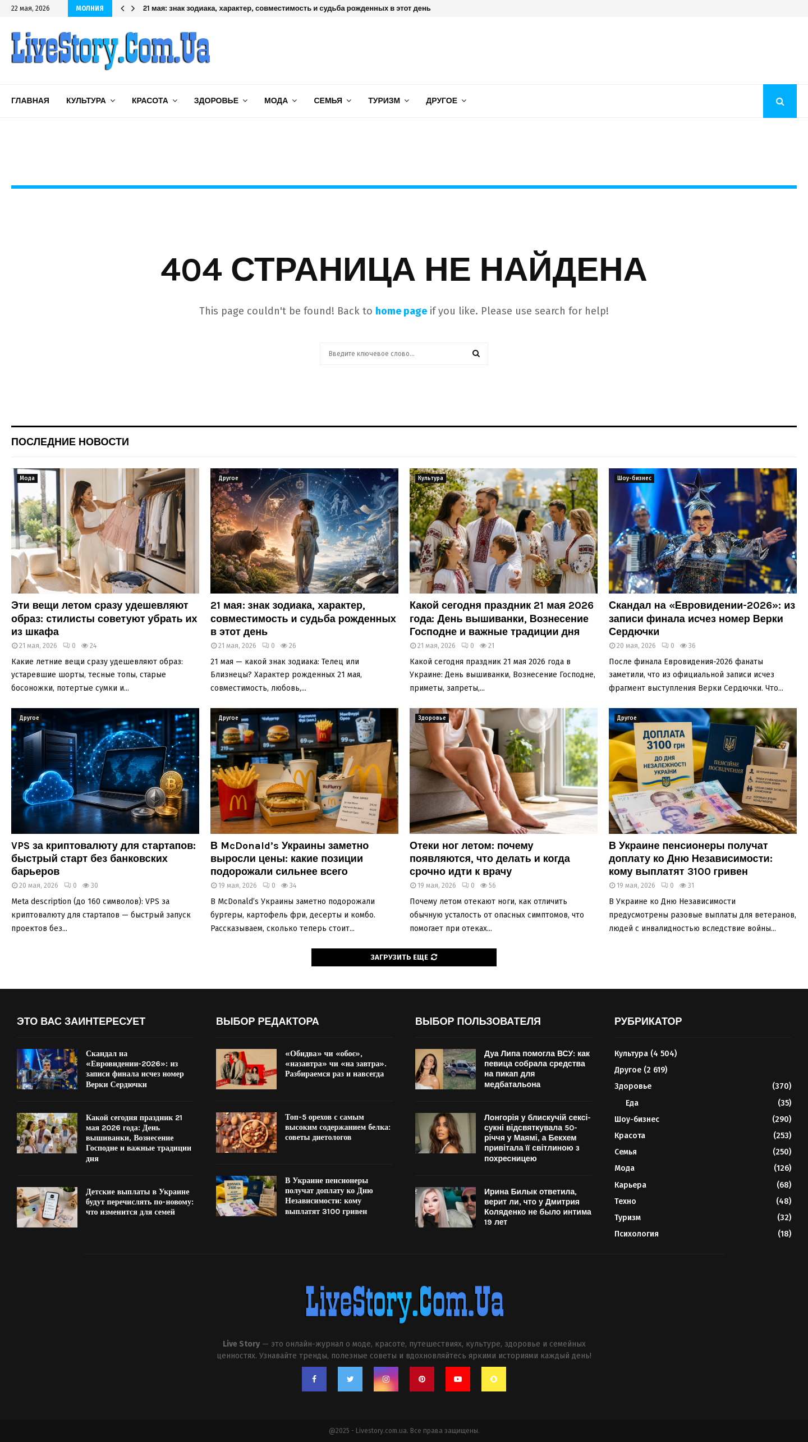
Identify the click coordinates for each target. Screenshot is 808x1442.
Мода (276, 101)
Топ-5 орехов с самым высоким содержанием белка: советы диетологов (338, 1127)
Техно (625, 1201)
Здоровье (216, 101)
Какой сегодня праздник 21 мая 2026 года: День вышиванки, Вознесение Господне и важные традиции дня (502, 618)
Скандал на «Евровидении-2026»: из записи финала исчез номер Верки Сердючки (702, 618)
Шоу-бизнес (634, 478)
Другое (441, 101)
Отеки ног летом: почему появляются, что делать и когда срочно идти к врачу (490, 858)
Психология (636, 1234)
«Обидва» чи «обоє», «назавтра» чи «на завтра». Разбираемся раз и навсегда (336, 1064)
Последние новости (70, 442)
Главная (30, 101)
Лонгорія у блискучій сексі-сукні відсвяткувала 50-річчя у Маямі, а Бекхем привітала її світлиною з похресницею (537, 1138)
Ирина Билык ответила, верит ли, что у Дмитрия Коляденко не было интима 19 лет (537, 1207)
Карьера (630, 1185)
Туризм (384, 101)
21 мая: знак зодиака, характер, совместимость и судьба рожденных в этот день (287, 8)
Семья (328, 101)
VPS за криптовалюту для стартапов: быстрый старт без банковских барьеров (103, 858)
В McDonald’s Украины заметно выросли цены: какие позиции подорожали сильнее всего (289, 858)
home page (401, 311)
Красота (150, 101)
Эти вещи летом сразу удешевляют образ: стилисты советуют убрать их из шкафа (104, 618)
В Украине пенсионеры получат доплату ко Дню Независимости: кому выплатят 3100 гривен (691, 858)
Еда (632, 1103)
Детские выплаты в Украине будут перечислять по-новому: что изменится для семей (140, 1202)
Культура (86, 101)
